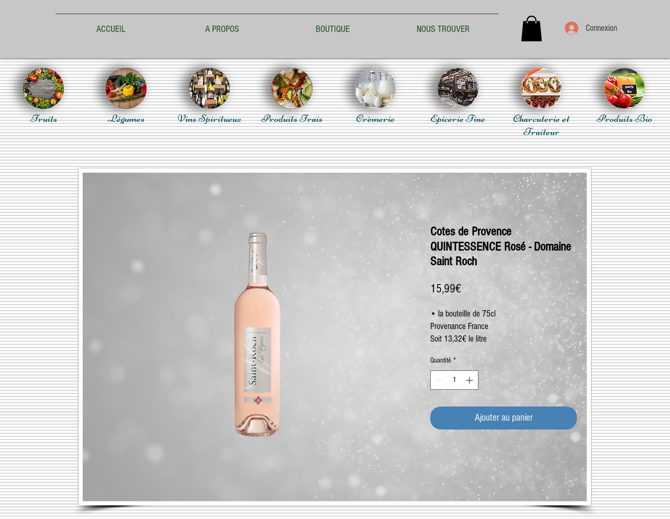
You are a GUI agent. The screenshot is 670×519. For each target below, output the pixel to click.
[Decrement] (438, 380)
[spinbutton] (454, 380)
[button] (531, 28)
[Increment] (470, 380)
